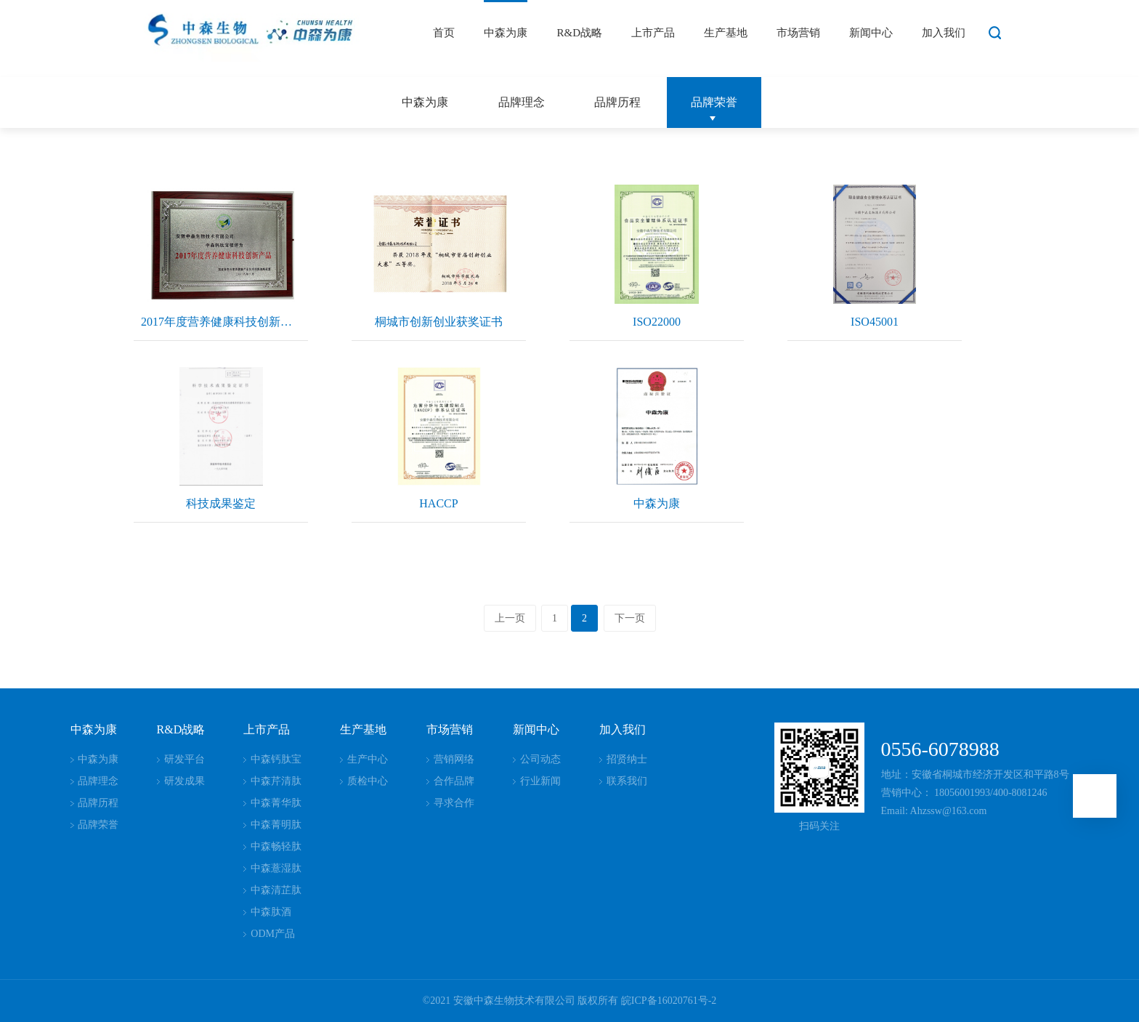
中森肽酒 (271, 911)
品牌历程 (617, 102)
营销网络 (454, 759)
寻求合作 (454, 802)
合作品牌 (454, 781)
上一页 (510, 618)
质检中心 (367, 781)
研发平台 (184, 759)
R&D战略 (579, 33)
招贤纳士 (627, 759)
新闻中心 (871, 33)
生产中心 (367, 759)
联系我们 (627, 781)
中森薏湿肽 (276, 868)
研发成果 (184, 781)
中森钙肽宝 (276, 759)
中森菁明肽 (276, 824)
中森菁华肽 (276, 802)
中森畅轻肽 (276, 846)
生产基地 (725, 33)
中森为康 (505, 33)
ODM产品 (273, 933)
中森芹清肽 (276, 781)
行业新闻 (540, 781)
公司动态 (540, 759)
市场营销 (798, 33)
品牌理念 (521, 102)
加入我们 (943, 33)
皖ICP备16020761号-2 (668, 1000)
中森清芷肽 (276, 890)
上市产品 (653, 33)
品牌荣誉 (714, 102)
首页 (444, 33)
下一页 (630, 618)
